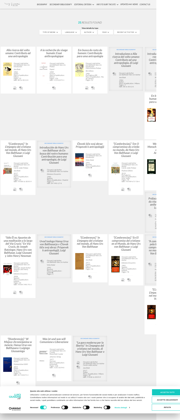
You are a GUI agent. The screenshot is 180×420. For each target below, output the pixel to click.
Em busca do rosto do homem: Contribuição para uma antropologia (90, 53)
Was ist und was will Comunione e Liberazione (54, 340)
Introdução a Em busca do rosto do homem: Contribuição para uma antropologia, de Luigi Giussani (162, 60)
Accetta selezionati (160, 405)
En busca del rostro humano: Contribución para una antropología (162, 98)
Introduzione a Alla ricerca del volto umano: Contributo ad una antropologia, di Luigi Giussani (126, 60)
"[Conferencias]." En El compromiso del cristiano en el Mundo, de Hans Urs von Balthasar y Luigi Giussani (126, 243)
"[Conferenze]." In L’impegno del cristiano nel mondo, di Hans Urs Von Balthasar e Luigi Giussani (18, 150)
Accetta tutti (161, 397)
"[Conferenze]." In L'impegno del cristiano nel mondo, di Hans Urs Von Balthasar (90, 242)
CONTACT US (144, 4)
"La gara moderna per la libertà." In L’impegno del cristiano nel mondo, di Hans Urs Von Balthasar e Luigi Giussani (90, 348)
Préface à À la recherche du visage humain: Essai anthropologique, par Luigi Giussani (162, 203)
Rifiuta (160, 412)
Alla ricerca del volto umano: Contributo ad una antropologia (18, 53)
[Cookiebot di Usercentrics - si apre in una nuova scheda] (15, 415)
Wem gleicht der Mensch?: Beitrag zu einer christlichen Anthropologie (162, 148)
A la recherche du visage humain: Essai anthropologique (54, 53)
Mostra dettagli (121, 415)
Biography (42, 4)
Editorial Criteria (84, 4)
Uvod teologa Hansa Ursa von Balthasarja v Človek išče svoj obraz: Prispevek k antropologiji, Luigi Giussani (53, 247)
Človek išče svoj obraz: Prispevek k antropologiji (90, 145)
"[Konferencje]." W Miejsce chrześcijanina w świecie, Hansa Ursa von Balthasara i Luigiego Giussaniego (18, 345)
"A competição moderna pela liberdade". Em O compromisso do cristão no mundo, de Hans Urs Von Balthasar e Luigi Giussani (162, 249)
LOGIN (174, 4)
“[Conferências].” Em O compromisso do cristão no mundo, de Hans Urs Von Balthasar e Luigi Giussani (126, 150)
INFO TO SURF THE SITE (107, 4)
